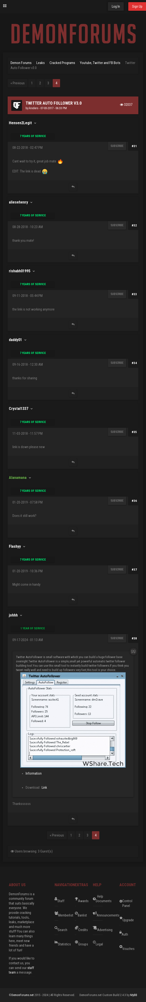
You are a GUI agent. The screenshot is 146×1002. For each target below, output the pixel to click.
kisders (33, 108)
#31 (134, 146)
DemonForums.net (22, 995)
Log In (116, 6)
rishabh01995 (19, 271)
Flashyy (15, 546)
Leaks (40, 63)
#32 (134, 225)
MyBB (133, 995)
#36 (134, 501)
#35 (134, 432)
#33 (134, 294)
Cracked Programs (62, 63)
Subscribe (117, 146)
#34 (134, 363)
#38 (134, 638)
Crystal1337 (18, 408)
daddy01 (15, 340)
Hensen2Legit (20, 123)
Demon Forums (21, 63)
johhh (13, 615)
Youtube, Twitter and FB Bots (100, 63)
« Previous (18, 83)
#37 (134, 569)
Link (44, 787)
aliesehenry (18, 202)
